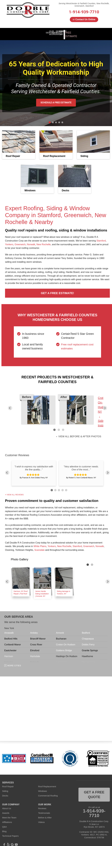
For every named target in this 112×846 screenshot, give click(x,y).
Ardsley (34, 630)
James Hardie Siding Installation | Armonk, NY (42, 590)
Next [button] (105, 405)
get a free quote (94, 791)
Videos (41, 819)
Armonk (60, 630)
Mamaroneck (88, 659)
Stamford (101, 238)
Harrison (8, 653)
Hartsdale (35, 653)
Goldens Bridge (64, 647)
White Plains (40, 543)
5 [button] (66, 487)
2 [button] (58, 426)
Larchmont (61, 659)
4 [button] (62, 487)
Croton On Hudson (65, 641)
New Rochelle (43, 241)
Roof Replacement (47, 783)
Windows (42, 788)
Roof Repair (8, 783)
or (84, 19)
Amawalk (9, 630)
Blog (4, 828)
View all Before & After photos (79, 433)
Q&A (4, 823)
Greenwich (20, 241)
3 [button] (63, 426)
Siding (5, 788)
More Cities (14, 662)
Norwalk (31, 241)
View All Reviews (15, 492)
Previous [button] (10, 405)
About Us (6, 805)
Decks (5, 792)
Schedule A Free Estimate (55, 99)
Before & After (45, 814)
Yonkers (9, 241)
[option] (57, 408)
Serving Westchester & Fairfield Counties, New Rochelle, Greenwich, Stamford (84, 4)
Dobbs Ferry (88, 641)
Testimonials (44, 810)
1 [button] (54, 426)
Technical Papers (10, 833)
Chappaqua (88, 635)
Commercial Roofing (48, 792)
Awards (5, 810)
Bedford (86, 630)
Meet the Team (9, 814)
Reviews (42, 805)
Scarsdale (39, 547)
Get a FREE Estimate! (57, 290)
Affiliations (7, 819)
